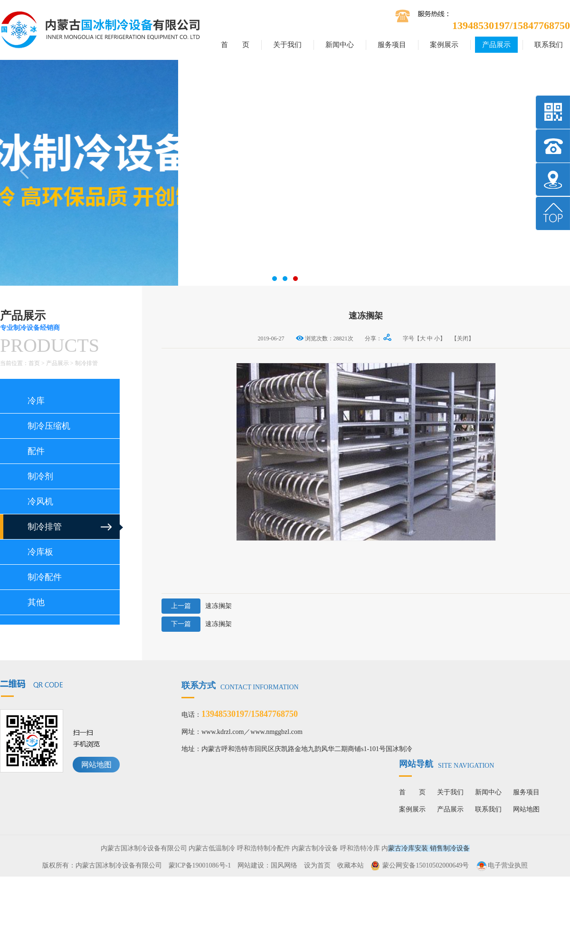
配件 (36, 451)
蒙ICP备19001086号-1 (200, 865)
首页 (34, 363)
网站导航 (446, 764)
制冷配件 (45, 577)
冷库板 (40, 552)
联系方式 (240, 685)
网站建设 (251, 865)
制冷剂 (40, 476)
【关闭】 (462, 338)
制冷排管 (86, 363)
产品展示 (496, 44)
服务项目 (392, 44)
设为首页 (317, 865)
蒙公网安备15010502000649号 (425, 865)
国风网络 (284, 865)
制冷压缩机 (49, 426)
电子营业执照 (501, 865)
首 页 (235, 44)
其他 (36, 602)
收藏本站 (350, 865)
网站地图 (96, 765)
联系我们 (548, 44)
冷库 (36, 400)
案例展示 (444, 44)
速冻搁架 (197, 606)
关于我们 (287, 44)
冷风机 (40, 501)
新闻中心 (339, 44)
